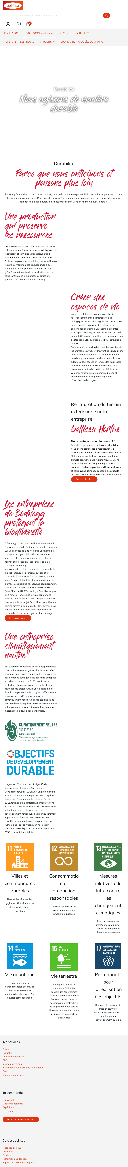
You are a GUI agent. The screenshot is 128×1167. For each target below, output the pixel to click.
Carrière (7, 1155)
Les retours (8, 1111)
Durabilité (8, 1151)
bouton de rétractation (20, 1119)
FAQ (5, 1060)
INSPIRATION (11, 32)
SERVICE (63, 32)
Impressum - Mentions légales (18, 1162)
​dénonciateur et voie (13, 1074)
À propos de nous (12, 1147)
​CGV (5, 1071)
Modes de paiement (13, 1103)
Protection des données (15, 1158)
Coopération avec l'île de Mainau (82, 41)
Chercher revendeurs (13, 1056)
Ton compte (9, 1099)
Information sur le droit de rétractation (23, 1067)
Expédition (8, 1107)
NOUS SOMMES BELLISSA (39, 32)
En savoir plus (84, 479)
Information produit (13, 1063)
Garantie (7, 1052)
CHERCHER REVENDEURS (20, 41)
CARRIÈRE (80, 32)
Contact (7, 1049)
